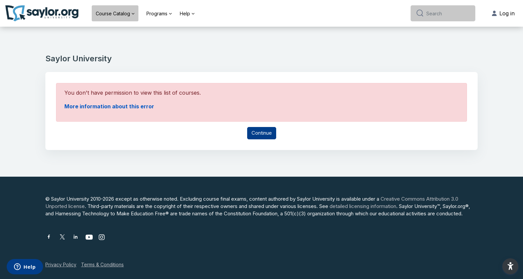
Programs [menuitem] (156, 13)
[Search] (448, 13)
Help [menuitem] (185, 13)
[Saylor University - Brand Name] (42, 13)
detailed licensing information (363, 206)
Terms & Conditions (102, 264)
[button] (510, 266)
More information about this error (109, 106)
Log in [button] (503, 13)
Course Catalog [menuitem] (113, 13)
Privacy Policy (60, 264)
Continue (261, 133)
